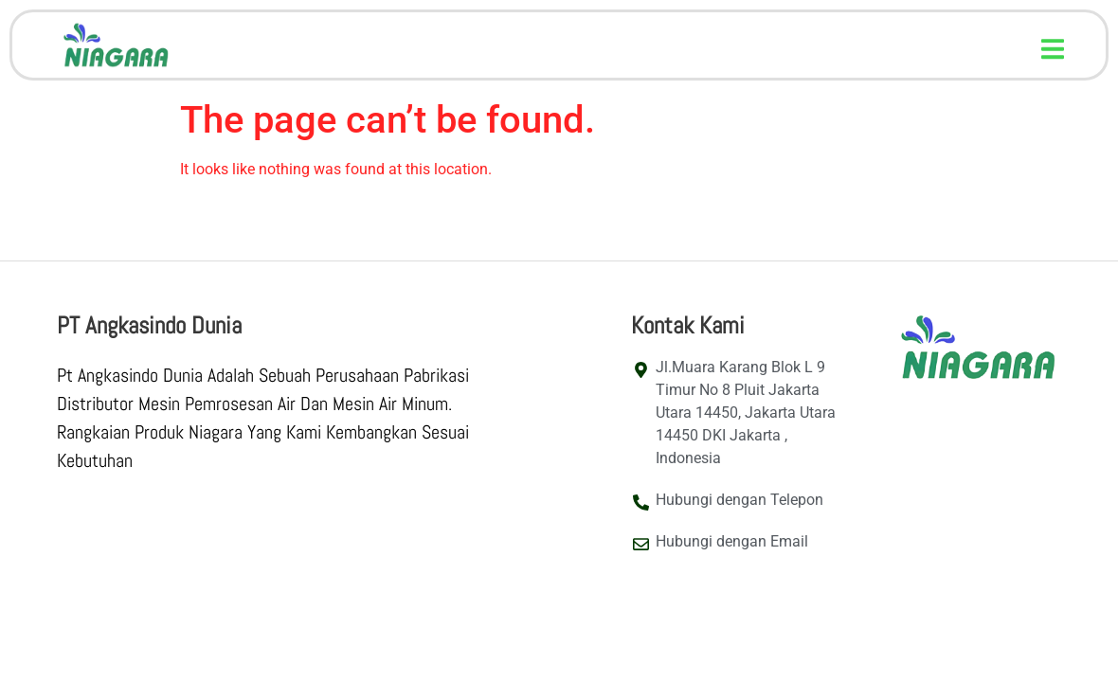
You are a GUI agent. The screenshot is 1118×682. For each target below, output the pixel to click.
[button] (1053, 48)
